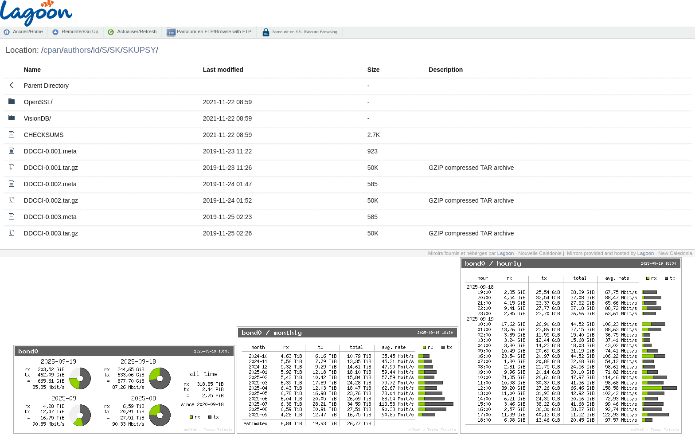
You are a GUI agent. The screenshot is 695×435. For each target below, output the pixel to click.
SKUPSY (139, 50)
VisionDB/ (37, 118)
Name (32, 69)
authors (77, 50)
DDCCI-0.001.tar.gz (51, 167)
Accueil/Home (28, 31)
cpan (52, 50)
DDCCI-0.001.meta (50, 151)
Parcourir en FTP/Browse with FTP (213, 31)
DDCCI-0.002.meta (50, 184)
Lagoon (505, 253)
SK (115, 50)
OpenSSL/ (38, 102)
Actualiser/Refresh (136, 31)
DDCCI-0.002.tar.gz (51, 200)
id (96, 50)
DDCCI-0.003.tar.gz (51, 233)
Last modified (223, 69)
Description (446, 69)
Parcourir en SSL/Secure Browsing (303, 31)
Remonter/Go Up (80, 31)
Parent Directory (46, 85)
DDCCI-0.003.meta (50, 216)
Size (373, 69)
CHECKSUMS (43, 134)
